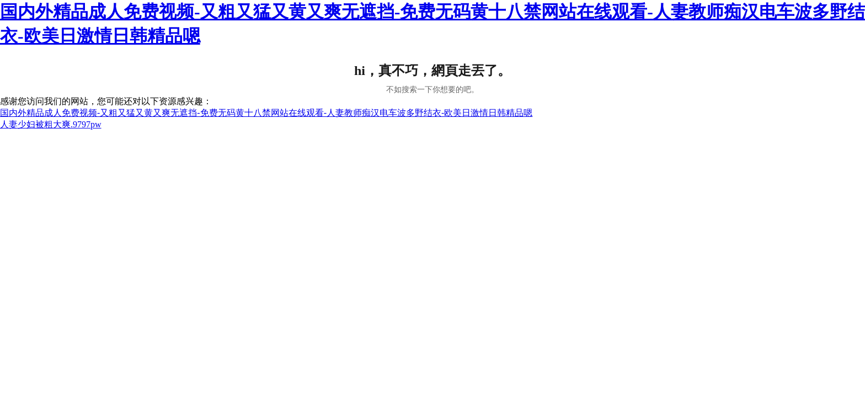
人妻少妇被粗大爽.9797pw (51, 124)
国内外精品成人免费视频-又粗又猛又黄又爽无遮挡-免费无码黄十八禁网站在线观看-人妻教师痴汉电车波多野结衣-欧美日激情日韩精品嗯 (266, 112)
